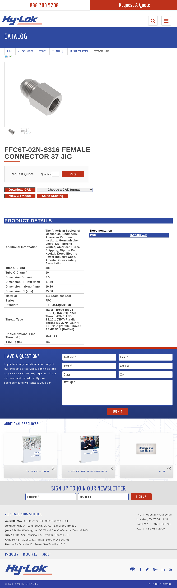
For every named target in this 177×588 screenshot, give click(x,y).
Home (10, 51)
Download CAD (20, 189)
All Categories (25, 51)
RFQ (73, 174)
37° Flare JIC (58, 51)
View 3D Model (20, 196)
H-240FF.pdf (138, 235)
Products (11, 554)
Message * (117, 393)
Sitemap (167, 583)
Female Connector (79, 51)
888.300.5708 (44, 5)
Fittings (42, 51)
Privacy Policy (154, 583)
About (47, 554)
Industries (30, 554)
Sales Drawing (52, 196)
